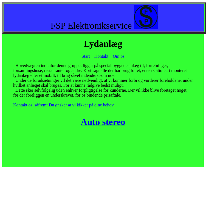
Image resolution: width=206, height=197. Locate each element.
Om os (118, 56)
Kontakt (101, 56)
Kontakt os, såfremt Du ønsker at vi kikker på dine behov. (64, 105)
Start (86, 56)
